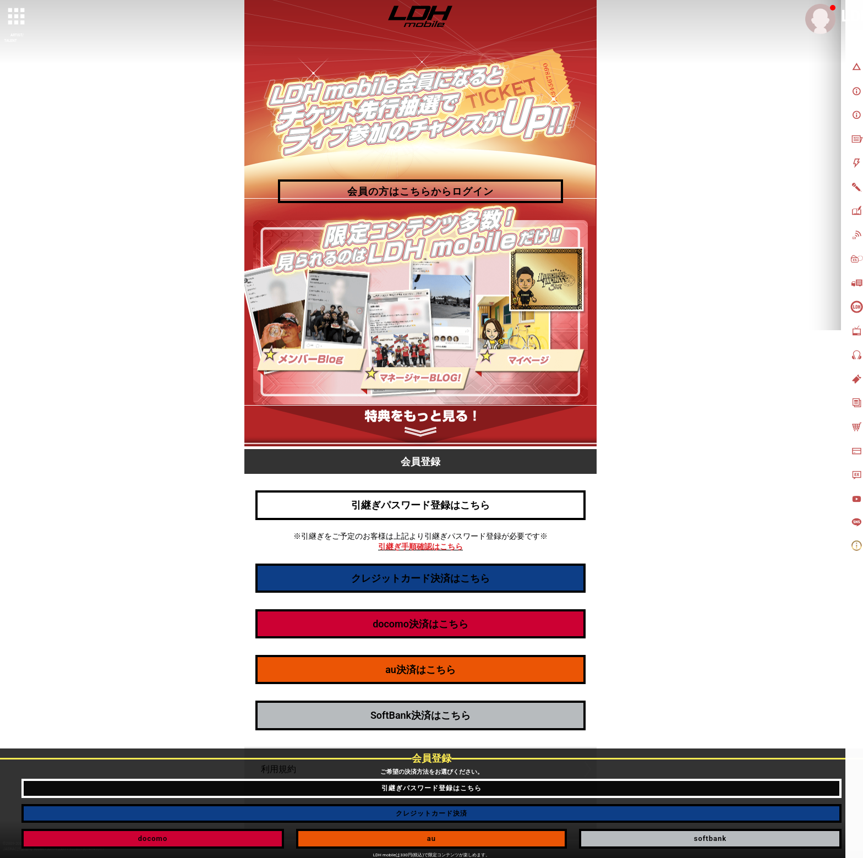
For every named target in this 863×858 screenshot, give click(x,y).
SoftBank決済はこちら (420, 715)
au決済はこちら (420, 669)
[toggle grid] (17, 17)
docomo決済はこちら (420, 624)
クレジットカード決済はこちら (420, 578)
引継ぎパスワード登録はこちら (420, 505)
